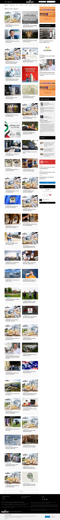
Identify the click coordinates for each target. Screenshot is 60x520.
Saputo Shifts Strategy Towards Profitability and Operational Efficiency (12, 300)
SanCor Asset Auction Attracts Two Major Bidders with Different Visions (29, 118)
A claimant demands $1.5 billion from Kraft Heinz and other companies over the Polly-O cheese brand (12, 357)
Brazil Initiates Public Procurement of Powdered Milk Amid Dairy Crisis (29, 97)
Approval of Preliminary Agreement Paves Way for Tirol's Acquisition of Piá (29, 263)
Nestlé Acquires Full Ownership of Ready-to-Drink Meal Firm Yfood (13, 339)
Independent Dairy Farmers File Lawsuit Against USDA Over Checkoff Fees (12, 227)
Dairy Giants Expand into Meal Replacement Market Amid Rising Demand (30, 225)
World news (3, 497)
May (42, 189)
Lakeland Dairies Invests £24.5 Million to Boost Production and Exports (12, 320)
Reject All (53, 516)
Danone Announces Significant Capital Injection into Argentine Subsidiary (12, 63)
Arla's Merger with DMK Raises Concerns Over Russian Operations (12, 191)
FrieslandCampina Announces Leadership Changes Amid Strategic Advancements (12, 80)
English (6, 5)
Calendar (47, 202)
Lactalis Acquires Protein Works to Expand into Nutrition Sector (29, 409)
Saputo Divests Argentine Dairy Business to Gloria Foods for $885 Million (12, 412)
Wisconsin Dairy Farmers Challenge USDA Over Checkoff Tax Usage (12, 155)
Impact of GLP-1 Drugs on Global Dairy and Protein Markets (13, 430)
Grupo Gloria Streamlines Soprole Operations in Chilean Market (28, 191)
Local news (3, 499)
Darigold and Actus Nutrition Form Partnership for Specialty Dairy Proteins (29, 468)
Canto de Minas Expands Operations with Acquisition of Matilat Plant (12, 373)
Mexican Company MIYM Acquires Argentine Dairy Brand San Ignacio (28, 170)
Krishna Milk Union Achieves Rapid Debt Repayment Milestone (12, 26)
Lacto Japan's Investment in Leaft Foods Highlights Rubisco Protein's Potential (29, 302)
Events (41, 186)
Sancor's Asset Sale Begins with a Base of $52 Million (30, 152)
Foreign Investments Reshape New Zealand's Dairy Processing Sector (30, 41)
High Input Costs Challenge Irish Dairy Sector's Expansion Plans (12, 244)
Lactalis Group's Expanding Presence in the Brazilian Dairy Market (30, 355)
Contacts (43, 497)
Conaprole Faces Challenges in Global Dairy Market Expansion (12, 42)
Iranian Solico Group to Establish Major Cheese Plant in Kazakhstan (29, 210)
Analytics (47, 182)
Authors (43, 496)
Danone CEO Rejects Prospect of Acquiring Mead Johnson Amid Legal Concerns (30, 394)
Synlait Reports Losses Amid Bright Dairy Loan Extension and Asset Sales (12, 263)
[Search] (50, 2)
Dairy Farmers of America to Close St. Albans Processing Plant (12, 98)
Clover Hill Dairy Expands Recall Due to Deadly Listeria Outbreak (12, 170)
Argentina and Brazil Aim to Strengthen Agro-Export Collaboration (29, 339)
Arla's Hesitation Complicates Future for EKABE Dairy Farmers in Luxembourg (29, 446)
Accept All (47, 516)
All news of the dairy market (6, 496)
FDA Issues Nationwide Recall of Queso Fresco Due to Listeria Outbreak (12, 207)
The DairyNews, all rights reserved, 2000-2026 (11, 511)
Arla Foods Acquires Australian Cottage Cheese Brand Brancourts (29, 372)
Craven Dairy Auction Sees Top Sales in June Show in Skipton (13, 394)
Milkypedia (12, 5)
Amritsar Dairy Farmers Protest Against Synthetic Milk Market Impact (12, 465)
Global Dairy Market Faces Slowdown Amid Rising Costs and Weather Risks (30, 61)
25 (47, 195)
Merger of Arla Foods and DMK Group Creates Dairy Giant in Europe (12, 448)
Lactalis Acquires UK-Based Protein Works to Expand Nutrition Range (12, 486)
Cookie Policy (6, 518)
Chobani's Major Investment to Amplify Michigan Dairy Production (29, 431)
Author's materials (44, 99)
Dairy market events (23, 497)
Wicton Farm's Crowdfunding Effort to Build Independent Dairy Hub (29, 133)
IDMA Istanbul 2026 (46, 199)
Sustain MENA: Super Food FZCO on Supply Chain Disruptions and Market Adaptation (49, 154)
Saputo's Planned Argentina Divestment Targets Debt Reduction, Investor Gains (29, 485)
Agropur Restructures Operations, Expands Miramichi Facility (12, 281)
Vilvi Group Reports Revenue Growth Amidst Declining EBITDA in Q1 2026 (29, 247)
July (52, 189)
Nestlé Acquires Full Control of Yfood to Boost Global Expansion (12, 116)
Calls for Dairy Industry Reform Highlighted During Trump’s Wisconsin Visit (30, 26)
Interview (42, 137)
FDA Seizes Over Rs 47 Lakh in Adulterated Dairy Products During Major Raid (30, 317)
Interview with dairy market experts (25, 496)
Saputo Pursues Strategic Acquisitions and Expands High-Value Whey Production (29, 281)
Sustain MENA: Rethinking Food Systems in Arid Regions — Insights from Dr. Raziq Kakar (49, 149)
